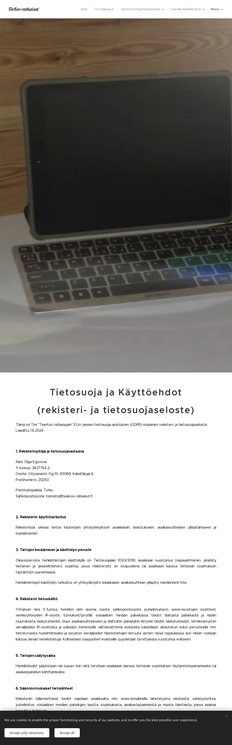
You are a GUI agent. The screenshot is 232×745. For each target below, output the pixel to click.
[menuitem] (81, 9)
